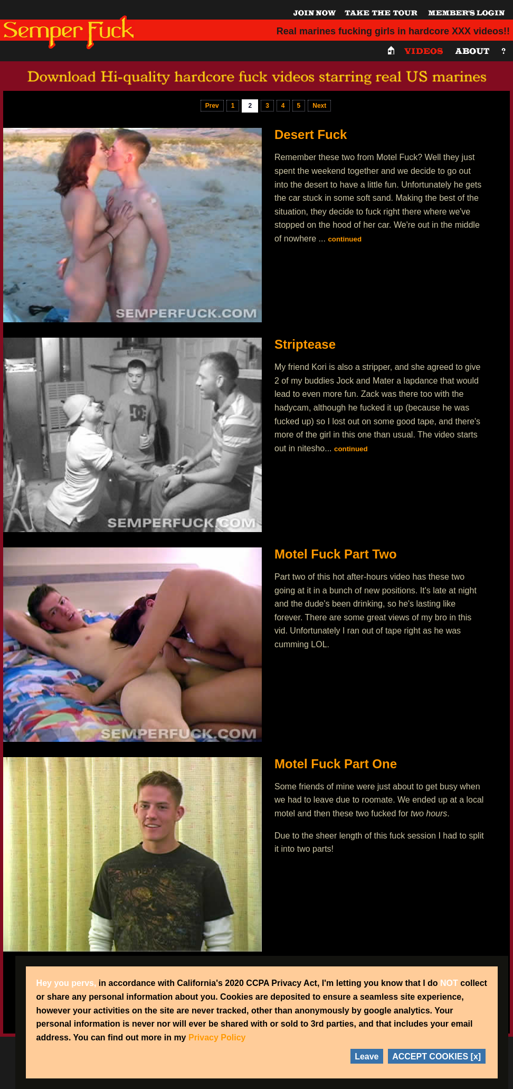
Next (319, 105)
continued (345, 239)
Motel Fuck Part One (335, 764)
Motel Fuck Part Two (335, 554)
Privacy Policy (217, 1037)
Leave (366, 1056)
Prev (212, 105)
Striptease (305, 344)
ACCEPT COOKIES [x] (436, 1056)
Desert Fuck (310, 134)
